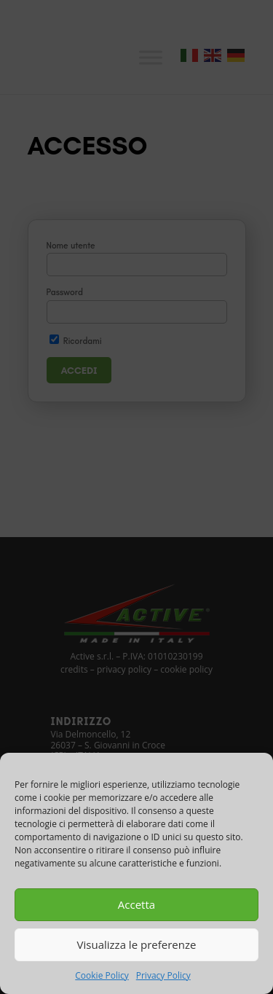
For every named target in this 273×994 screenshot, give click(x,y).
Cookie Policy (101, 975)
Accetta (136, 904)
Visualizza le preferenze (137, 944)
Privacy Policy (163, 975)
